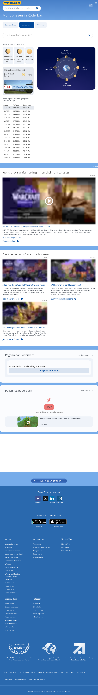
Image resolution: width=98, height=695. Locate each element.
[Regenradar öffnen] (49, 367)
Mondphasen (27, 22)
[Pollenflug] (91, 3)
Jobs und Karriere (10, 669)
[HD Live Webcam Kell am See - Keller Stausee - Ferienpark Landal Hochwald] (18, 84)
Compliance (8, 676)
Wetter (8, 536)
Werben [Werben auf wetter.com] (8, 561)
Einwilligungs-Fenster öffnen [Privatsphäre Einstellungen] (48, 669)
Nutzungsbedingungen (37, 676)
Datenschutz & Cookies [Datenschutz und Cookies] (27, 669)
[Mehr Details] (87, 388)
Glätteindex (37, 604)
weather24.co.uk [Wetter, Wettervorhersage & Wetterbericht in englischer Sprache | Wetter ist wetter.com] (11, 590)
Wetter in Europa (11, 617)
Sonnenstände (10, 22)
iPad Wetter (65, 544)
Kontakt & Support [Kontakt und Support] (67, 669)
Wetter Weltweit (10, 621)
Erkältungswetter (39, 611)
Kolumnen (8, 544)
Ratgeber (37, 596)
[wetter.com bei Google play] (39, 520)
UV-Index (40, 22)
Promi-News (9, 627)
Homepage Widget (11, 564)
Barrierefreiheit (20, 676)
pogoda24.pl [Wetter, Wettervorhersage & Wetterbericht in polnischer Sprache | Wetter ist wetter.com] (9, 586)
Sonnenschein (38, 551)
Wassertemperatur (40, 554)
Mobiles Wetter (67, 536)
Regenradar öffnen (49, 367)
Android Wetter (66, 548)
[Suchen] (59, 3)
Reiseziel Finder (38, 607)
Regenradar (37, 541)
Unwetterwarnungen (12, 548)
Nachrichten (9, 601)
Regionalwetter (10, 614)
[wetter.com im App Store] (58, 520)
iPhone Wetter (66, 541)
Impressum (81, 669)
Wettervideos (11, 596)
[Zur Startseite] (13, 3)
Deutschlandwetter (12, 604)
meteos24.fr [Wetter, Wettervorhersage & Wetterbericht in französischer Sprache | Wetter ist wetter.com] (9, 580)
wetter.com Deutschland (13, 551)
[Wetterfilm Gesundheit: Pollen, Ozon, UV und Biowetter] (49, 419)
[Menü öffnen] (95, 3)
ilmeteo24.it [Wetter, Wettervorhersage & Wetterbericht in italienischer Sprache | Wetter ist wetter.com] (9, 583)
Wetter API (9, 568)
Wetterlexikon (10, 624)
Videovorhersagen (11, 541)
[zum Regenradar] (85, 352)
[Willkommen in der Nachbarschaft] (71, 277)
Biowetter (36, 601)
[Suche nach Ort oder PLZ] (43, 3)
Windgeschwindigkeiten (41, 544)
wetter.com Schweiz (12, 554)
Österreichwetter (11, 611)
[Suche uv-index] (88, 32)
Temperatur (37, 548)
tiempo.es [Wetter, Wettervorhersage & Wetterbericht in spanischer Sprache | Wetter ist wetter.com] (8, 576)
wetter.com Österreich (13, 558)
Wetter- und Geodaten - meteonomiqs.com (13, 572)
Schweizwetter (10, 607)
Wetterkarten (39, 536)
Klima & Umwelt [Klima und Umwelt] (38, 614)
